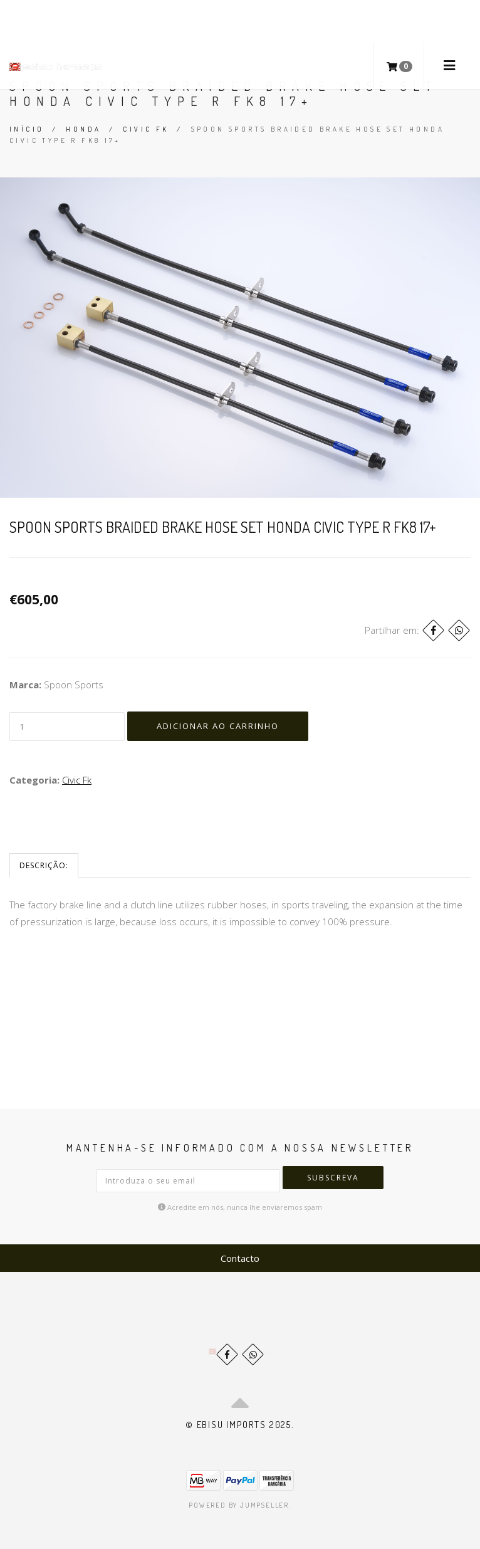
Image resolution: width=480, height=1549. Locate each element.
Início (26, 129)
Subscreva (333, 1177)
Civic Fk (146, 129)
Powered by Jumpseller (239, 1505)
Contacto (240, 1258)
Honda (83, 129)
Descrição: (43, 865)
